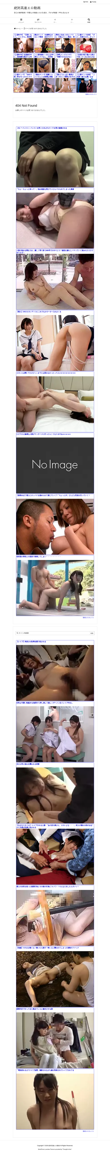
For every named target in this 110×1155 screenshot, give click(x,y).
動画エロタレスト (91, 94)
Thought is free (67, 1149)
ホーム (18, 28)
